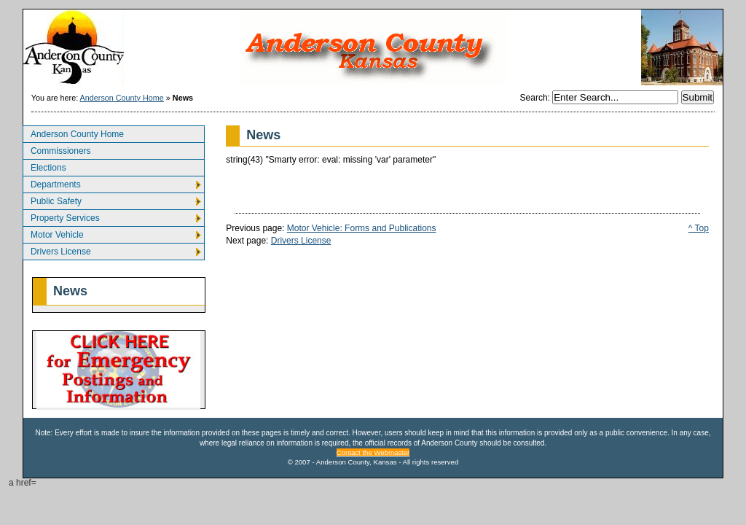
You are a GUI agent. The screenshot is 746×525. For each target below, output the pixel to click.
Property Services (61, 216)
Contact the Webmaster (373, 452)
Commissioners (57, 149)
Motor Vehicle (53, 233)
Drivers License (57, 250)
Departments (52, 183)
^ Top (698, 228)
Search (534, 98)
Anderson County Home (122, 97)
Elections (44, 166)
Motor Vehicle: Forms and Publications (361, 228)
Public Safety (52, 199)
